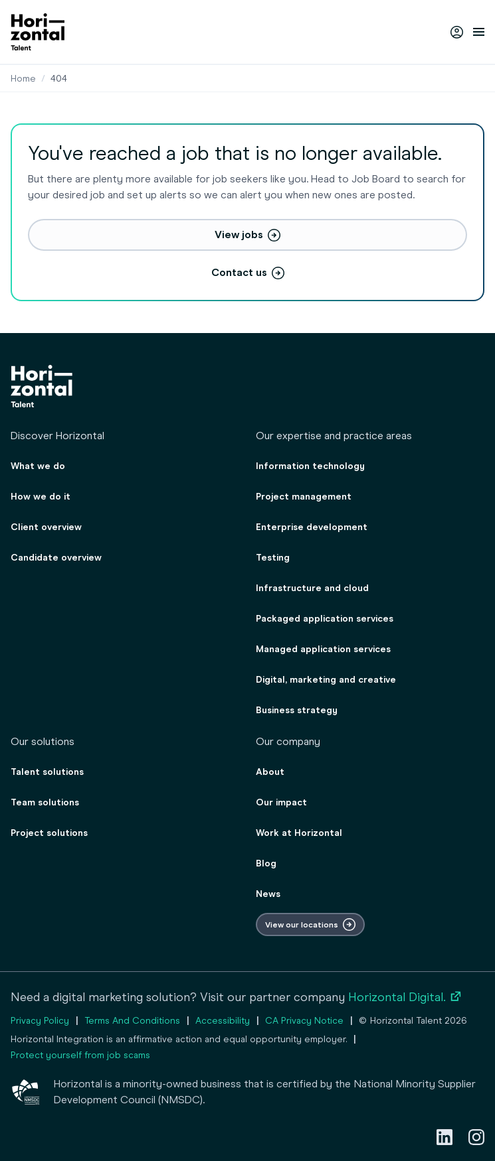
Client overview (46, 527)
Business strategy (297, 710)
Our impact (281, 802)
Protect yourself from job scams (80, 1055)
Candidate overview (56, 557)
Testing (273, 557)
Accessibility (222, 1020)
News (268, 894)
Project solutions (49, 833)
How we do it (40, 496)
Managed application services (323, 649)
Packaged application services (324, 618)
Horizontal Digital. (405, 997)
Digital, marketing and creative (326, 679)
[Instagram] (476, 1137)
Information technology (310, 466)
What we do (38, 466)
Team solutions (45, 802)
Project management (303, 496)
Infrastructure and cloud (312, 588)
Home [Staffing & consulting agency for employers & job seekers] (23, 78)
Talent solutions (47, 772)
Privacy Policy (40, 1020)
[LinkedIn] (444, 1137)
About (270, 772)
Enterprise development (311, 527)
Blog (266, 863)
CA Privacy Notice (304, 1020)
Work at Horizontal (299, 833)
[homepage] (37, 31)
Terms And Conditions (132, 1020)
